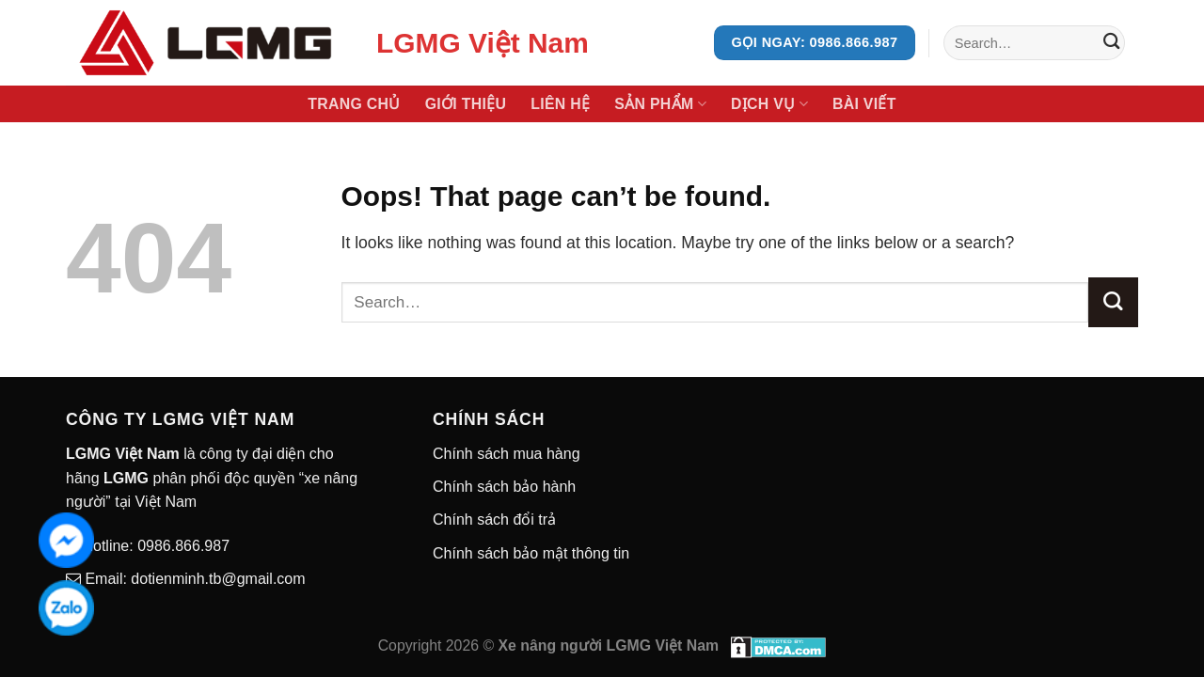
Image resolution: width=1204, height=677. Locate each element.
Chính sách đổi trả (494, 519)
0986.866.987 (182, 546)
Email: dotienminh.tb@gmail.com (193, 579)
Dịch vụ (769, 104)
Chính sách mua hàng (506, 454)
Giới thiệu (466, 104)
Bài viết (864, 104)
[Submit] (1111, 43)
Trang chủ (354, 104)
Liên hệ (560, 104)
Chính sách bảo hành (504, 487)
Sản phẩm (660, 104)
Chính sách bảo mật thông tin (531, 553)
